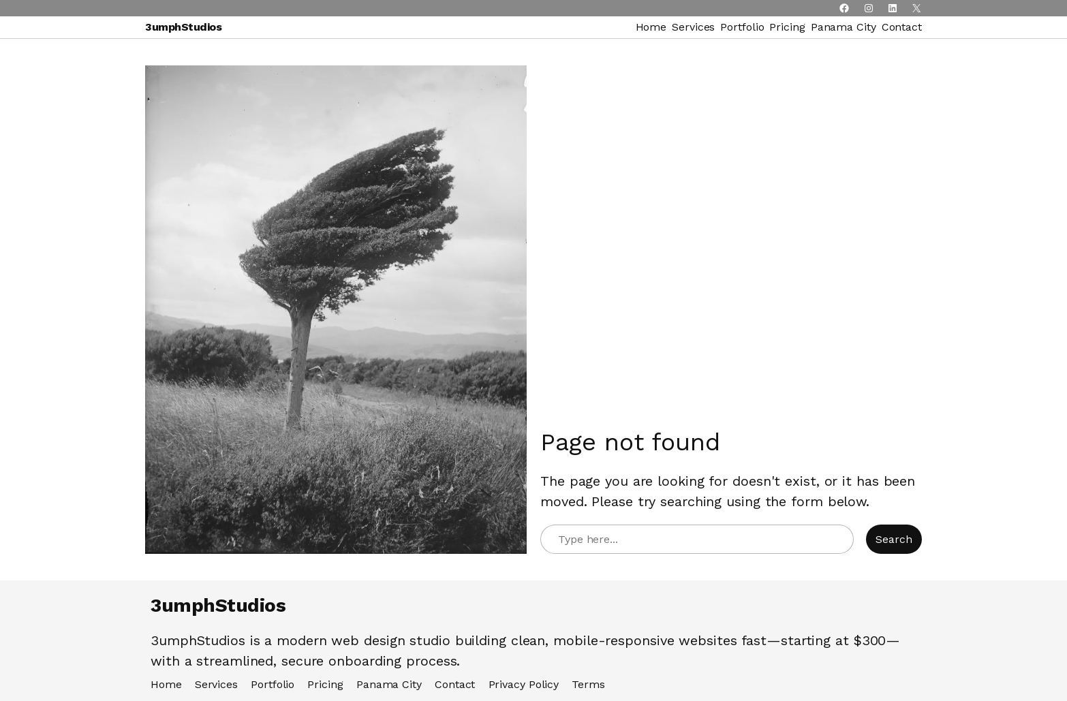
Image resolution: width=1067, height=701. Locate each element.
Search (894, 539)
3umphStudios (183, 26)
